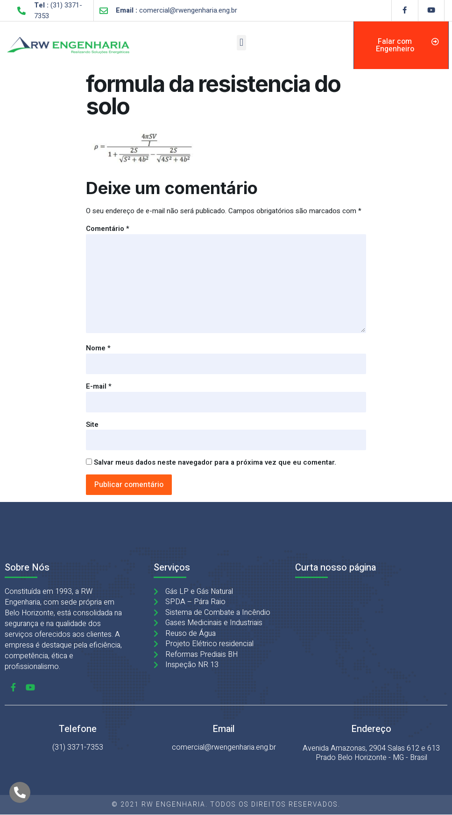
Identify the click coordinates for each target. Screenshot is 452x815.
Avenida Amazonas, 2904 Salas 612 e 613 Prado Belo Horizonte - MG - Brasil (371, 753)
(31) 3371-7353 (77, 747)
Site (92, 424)
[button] (241, 42)
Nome (98, 348)
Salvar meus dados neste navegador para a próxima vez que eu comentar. (215, 462)
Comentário (107, 228)
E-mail (99, 386)
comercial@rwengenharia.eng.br (224, 747)
